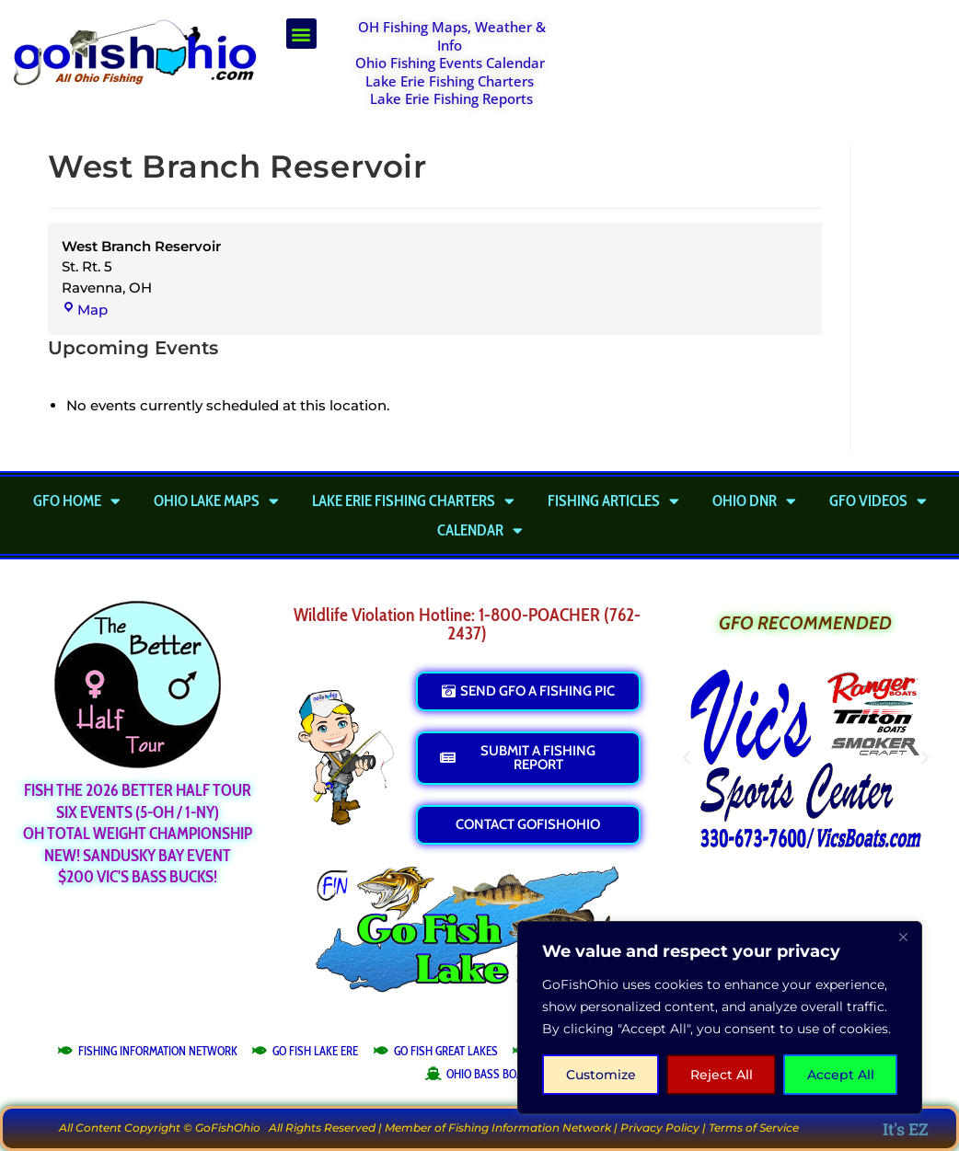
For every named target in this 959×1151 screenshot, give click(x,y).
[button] (301, 33)
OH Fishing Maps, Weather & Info (452, 35)
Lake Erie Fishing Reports (451, 98)
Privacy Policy (659, 1127)
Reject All (721, 1074)
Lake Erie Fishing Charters (449, 81)
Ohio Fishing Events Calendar (450, 62)
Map (85, 309)
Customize (601, 1074)
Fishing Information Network (529, 1127)
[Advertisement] (764, 64)
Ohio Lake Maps (216, 500)
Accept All (840, 1074)
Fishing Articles (613, 500)
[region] (719, 1017)
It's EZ (906, 1129)
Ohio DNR (754, 500)
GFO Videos (878, 500)
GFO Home (77, 500)
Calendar (480, 530)
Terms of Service (754, 1127)
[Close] (903, 937)
